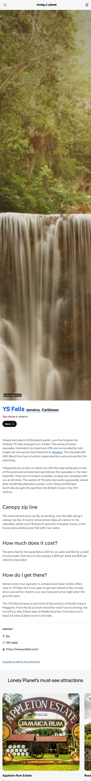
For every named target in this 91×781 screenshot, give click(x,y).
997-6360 (12, 642)
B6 (7, 636)
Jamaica (57, 452)
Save (9, 424)
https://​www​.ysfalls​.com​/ (22, 649)
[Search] (5, 5)
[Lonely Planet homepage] (47, 5)
